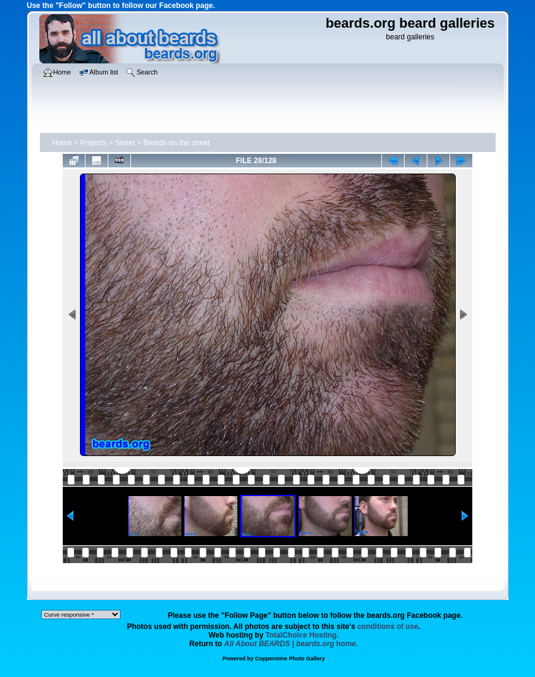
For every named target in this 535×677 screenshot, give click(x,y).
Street (125, 142)
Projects (93, 142)
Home (62, 142)
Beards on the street (176, 142)
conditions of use (387, 626)
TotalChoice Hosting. (302, 635)
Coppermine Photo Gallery (290, 658)
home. (291, 643)
